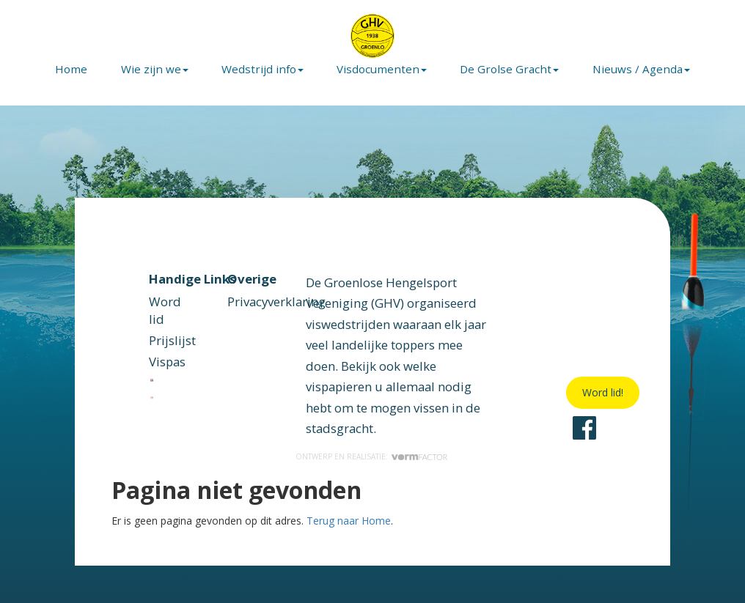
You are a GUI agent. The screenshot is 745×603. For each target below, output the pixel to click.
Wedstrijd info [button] (262, 69)
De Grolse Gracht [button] (509, 69)
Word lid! (602, 392)
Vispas (167, 361)
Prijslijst (172, 340)
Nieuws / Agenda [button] (641, 69)
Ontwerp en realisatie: (372, 456)
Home (71, 69)
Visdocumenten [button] (382, 69)
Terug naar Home (349, 521)
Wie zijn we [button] (154, 69)
